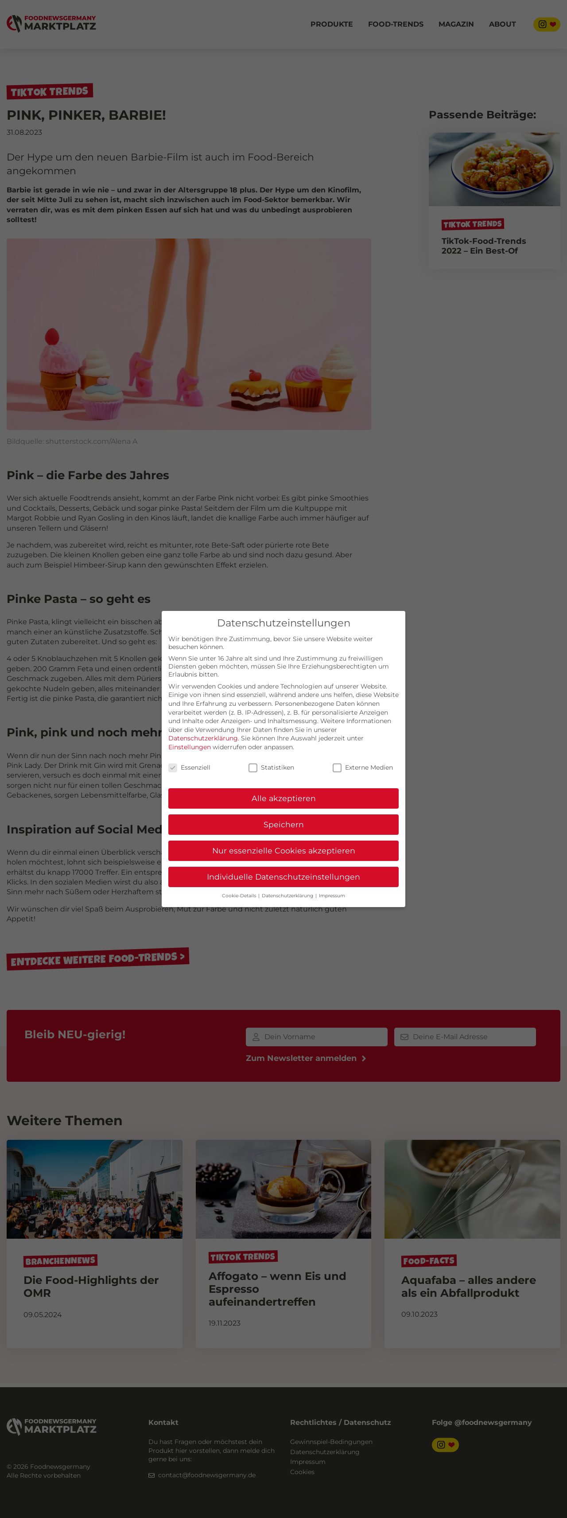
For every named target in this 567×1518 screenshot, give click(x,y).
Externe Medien (363, 767)
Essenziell (189, 767)
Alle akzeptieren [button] (284, 798)
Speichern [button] (284, 824)
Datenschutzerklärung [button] (288, 896)
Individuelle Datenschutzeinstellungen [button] (283, 876)
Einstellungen (189, 747)
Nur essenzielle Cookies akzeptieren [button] (283, 850)
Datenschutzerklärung (203, 738)
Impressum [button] (332, 896)
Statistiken (271, 767)
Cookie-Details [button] (239, 896)
